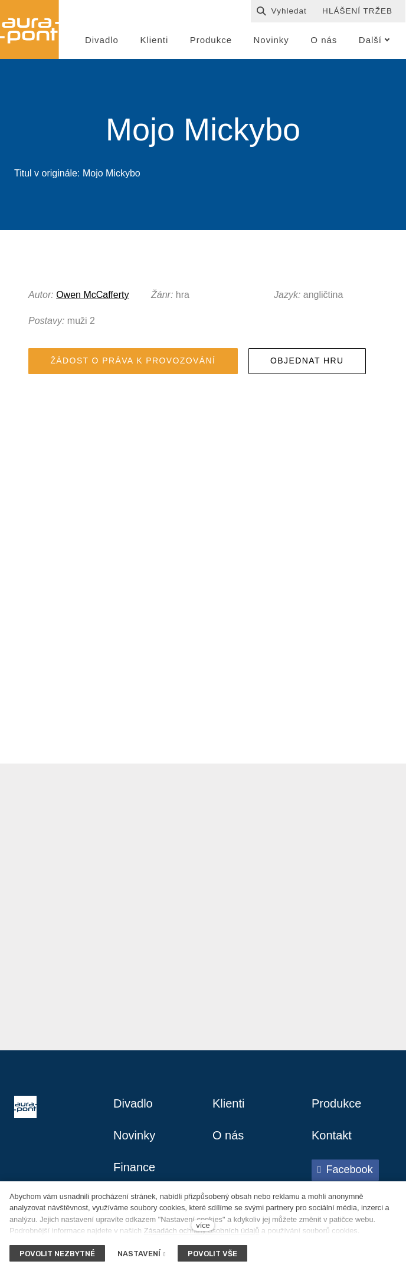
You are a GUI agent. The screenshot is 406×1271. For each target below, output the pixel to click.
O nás (228, 1135)
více (202, 1225)
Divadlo (133, 1103)
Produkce (337, 1103)
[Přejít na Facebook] (345, 1170)
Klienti (228, 1103)
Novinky (134, 1135)
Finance (134, 1167)
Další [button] (374, 40)
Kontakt (332, 1135)
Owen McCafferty (92, 295)
